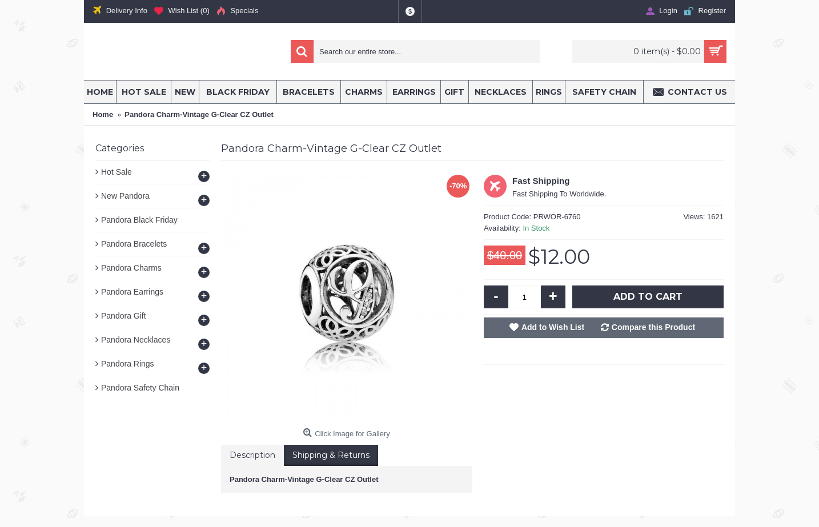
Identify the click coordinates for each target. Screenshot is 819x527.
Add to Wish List (552, 327)
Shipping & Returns (331, 455)
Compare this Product (653, 327)
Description (252, 455)
